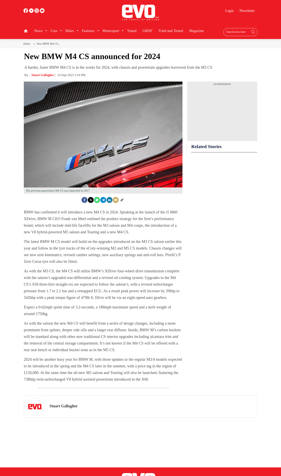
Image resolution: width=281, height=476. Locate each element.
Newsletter (247, 11)
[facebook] (26, 12)
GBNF (147, 31)
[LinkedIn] (109, 200)
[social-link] (122, 200)
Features (88, 31)
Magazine (196, 31)
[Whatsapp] (97, 200)
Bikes (69, 31)
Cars (54, 31)
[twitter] (31, 12)
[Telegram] (103, 200)
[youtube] (37, 12)
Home (27, 43)
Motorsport (110, 31)
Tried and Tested (170, 31)
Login (229, 11)
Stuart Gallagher (43, 75)
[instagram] (42, 12)
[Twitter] (91, 200)
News (38, 31)
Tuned (131, 31)
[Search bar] (237, 32)
